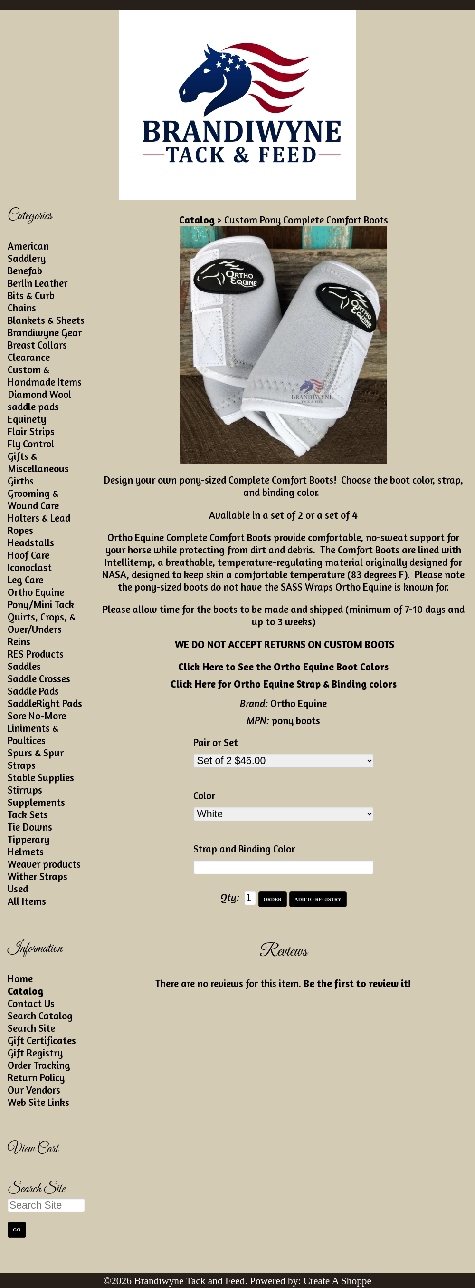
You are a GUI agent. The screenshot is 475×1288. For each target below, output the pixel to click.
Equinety (27, 419)
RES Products (36, 654)
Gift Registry (35, 1052)
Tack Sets (28, 814)
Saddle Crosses (39, 678)
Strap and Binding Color (244, 849)
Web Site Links (38, 1102)
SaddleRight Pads (45, 703)
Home (20, 978)
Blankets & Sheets (46, 320)
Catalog (25, 991)
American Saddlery (28, 252)
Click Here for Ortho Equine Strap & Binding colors (284, 684)
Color (204, 795)
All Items (27, 901)
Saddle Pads (33, 691)
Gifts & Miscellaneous (38, 462)
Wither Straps (37, 876)
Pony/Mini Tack (41, 604)
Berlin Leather (37, 283)
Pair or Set (215, 742)
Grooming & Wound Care (33, 499)
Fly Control (31, 443)
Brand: (254, 703)
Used (18, 888)
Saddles (24, 666)
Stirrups (25, 790)
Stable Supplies (41, 777)
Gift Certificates (42, 1040)
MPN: (258, 720)
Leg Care (25, 579)
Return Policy (36, 1077)
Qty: (229, 897)
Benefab (25, 270)
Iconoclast (30, 567)
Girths (21, 481)
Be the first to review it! (357, 983)
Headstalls (31, 542)
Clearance (29, 357)
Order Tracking (39, 1065)
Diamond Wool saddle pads (39, 400)
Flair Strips (31, 431)
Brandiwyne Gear (45, 332)
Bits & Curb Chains (31, 301)
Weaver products (44, 864)
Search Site (31, 1028)
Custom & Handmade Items (45, 375)
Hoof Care (28, 555)
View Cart (33, 1149)
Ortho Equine (36, 592)
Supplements (36, 802)
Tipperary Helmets (28, 845)
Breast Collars (37, 345)
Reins (19, 641)
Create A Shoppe (337, 1281)
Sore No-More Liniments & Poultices (37, 727)
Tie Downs (30, 827)
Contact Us (31, 1003)
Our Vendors (34, 1090)
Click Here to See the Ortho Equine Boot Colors (283, 666)
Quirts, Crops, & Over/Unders (42, 622)
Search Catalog (40, 1015)
